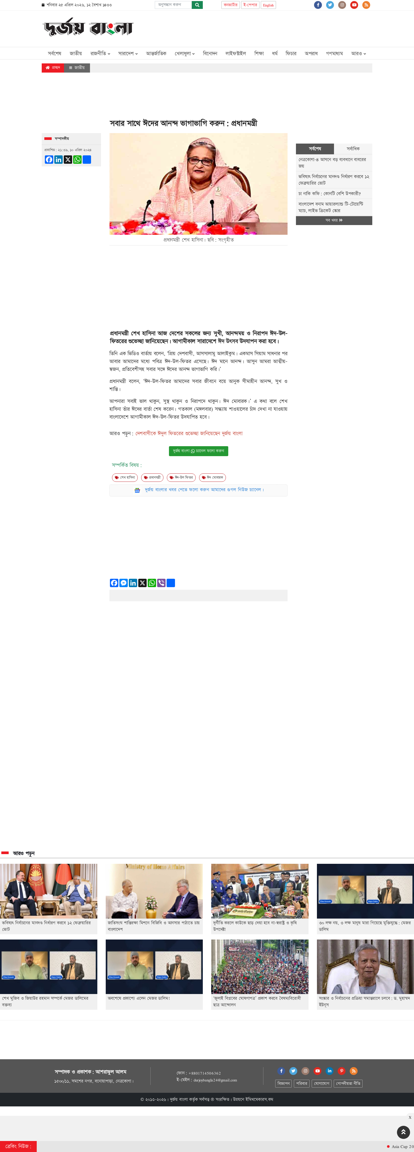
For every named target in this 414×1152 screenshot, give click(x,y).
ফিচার (291, 53)
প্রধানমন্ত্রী (152, 477)
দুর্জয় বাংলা (179, 1099)
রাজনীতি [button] (100, 53)
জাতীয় (76, 53)
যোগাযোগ (321, 1084)
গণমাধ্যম (334, 53)
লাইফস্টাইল (236, 53)
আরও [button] (358, 53)
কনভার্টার (230, 5)
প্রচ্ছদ (53, 68)
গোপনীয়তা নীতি (348, 1084)
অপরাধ (311, 53)
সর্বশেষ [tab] (315, 149)
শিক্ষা (259, 53)
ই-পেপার (250, 5)
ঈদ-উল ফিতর (181, 477)
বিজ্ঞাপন (283, 1084)
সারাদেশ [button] (128, 53)
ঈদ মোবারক (212, 477)
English (268, 5)
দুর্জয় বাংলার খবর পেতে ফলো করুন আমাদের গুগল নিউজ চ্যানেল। (204, 490)
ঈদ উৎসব (227, 341)
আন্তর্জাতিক (156, 53)
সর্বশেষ (54, 53)
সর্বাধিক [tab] (353, 149)
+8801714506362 (204, 1073)
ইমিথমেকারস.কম (259, 1099)
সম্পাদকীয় (62, 138)
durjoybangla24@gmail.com (215, 1080)
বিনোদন (210, 53)
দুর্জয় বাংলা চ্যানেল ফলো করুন (198, 451)
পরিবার (301, 1084)
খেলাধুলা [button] (185, 53)
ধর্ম (275, 53)
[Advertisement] (276, 28)
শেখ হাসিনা (125, 477)
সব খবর (334, 220)
